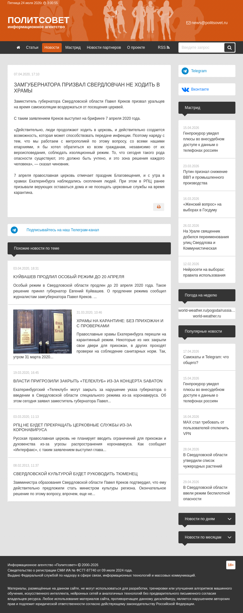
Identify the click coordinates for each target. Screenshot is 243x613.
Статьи (32, 47)
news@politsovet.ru (206, 22)
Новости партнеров (104, 47)
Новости (52, 47)
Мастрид (73, 47)
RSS (164, 47)
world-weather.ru (207, 316)
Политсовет (38, 20)
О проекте (136, 47)
